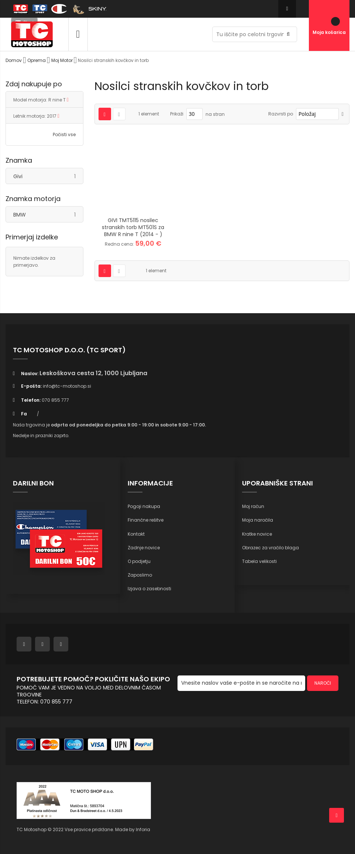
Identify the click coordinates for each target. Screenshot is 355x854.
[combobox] (254, 34)
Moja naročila (257, 520)
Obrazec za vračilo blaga (270, 547)
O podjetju (139, 561)
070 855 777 (55, 400)
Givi (48, 176)
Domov (14, 60)
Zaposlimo (140, 575)
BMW (48, 214)
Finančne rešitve (145, 520)
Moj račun (253, 506)
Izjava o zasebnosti (149, 588)
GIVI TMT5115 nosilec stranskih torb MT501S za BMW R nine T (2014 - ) (133, 227)
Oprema (37, 60)
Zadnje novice (144, 547)
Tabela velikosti (259, 561)
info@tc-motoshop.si (67, 386)
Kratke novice (257, 534)
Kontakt (136, 534)
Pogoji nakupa (144, 506)
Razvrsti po (280, 114)
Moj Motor (62, 60)
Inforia (143, 829)
